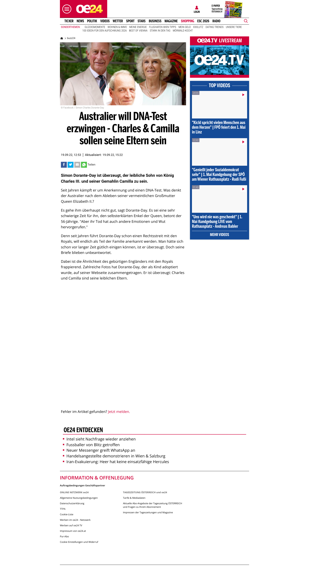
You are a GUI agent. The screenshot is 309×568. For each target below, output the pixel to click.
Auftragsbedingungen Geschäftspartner (82, 485)
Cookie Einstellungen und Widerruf (79, 542)
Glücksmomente (95, 27)
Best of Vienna (138, 30)
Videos (105, 21)
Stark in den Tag (160, 30)
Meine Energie (138, 27)
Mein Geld (185, 27)
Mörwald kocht (183, 30)
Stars (142, 21)
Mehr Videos (219, 235)
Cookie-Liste (66, 514)
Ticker (69, 21)
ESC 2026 (203, 21)
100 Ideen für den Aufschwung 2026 (104, 30)
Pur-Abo (64, 536)
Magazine (171, 21)
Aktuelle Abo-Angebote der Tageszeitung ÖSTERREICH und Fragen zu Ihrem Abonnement (152, 505)
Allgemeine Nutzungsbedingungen (79, 498)
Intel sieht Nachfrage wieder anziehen (99, 439)
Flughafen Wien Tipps (162, 27)
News (80, 21)
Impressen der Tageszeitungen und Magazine (148, 512)
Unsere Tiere (234, 27)
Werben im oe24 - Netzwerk (75, 520)
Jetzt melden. (119, 411)
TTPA (62, 509)
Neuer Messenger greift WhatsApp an (99, 450)
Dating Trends (214, 27)
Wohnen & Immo (117, 27)
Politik (92, 21)
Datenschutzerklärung (72, 503)
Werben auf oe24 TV (71, 525)
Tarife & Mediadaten (134, 498)
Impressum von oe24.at (73, 531)
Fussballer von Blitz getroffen (91, 444)
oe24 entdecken (83, 430)
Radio (216, 21)
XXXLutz (198, 27)
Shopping (187, 21)
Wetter (118, 21)
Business (155, 21)
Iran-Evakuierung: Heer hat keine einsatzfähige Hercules (116, 461)
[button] (66, 9)
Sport (130, 21)
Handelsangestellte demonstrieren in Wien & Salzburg (114, 456)
